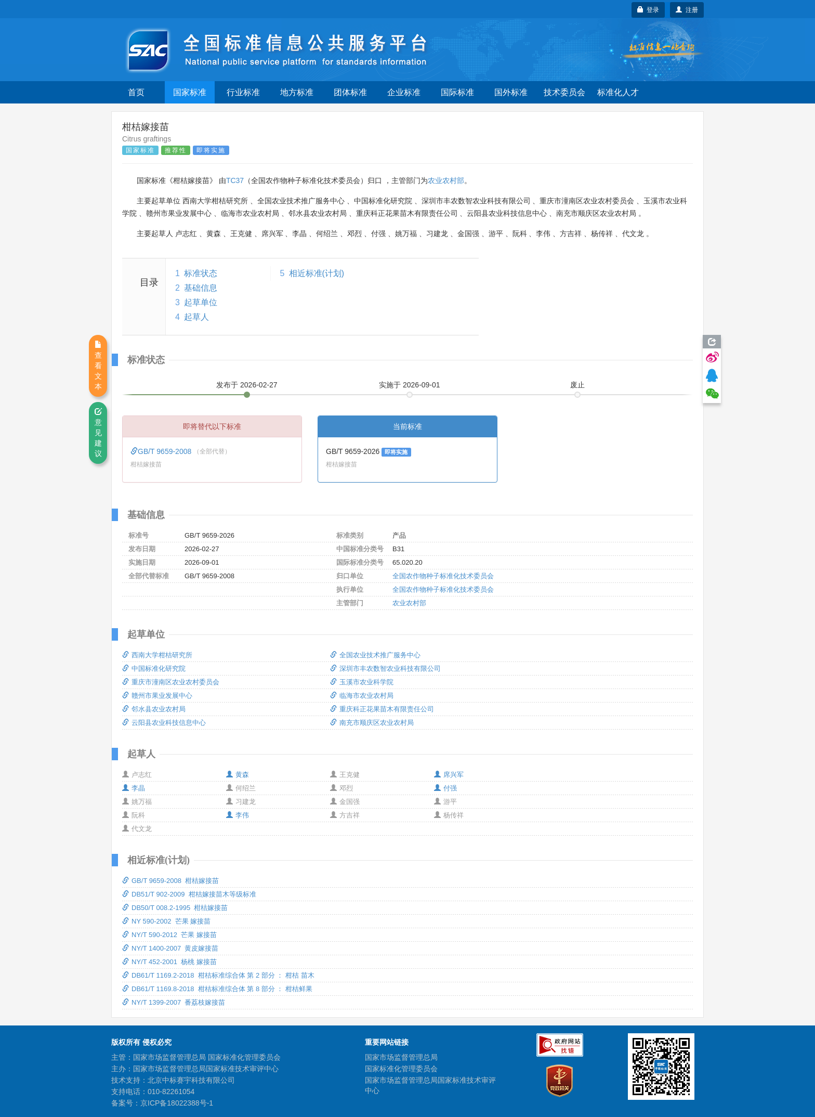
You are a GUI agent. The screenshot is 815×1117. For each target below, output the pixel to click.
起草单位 (200, 302)
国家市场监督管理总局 (401, 1057)
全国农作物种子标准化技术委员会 (443, 576)
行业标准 (243, 92)
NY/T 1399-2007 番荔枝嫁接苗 (173, 1002)
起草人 (196, 317)
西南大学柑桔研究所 (157, 655)
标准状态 (200, 273)
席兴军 (449, 774)
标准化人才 (618, 92)
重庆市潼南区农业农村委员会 (170, 682)
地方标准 (296, 92)
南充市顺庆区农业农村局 (372, 722)
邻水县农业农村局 (154, 709)
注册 (687, 10)
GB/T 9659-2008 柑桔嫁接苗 (170, 881)
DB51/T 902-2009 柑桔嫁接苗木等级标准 (189, 894)
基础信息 (200, 287)
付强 (445, 788)
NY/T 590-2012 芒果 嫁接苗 (169, 935)
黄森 (237, 774)
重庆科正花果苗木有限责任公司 (382, 709)
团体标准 (350, 92)
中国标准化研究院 (154, 668)
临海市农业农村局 (361, 695)
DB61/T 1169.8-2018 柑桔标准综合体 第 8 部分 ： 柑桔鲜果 (217, 989)
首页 (136, 92)
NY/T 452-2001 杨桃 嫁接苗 (169, 962)
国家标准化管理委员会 (401, 1068)
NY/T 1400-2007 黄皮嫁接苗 (170, 948)
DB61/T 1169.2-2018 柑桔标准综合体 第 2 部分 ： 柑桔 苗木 (218, 975)
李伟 (237, 815)
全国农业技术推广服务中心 (375, 655)
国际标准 (457, 92)
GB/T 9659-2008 (161, 451)
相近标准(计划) (317, 273)
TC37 (235, 180)
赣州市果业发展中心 (157, 695)
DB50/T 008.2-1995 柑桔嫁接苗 (175, 908)
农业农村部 (446, 180)
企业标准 (403, 92)
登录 (648, 10)
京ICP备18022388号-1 (176, 1103)
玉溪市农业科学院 (361, 682)
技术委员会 (564, 92)
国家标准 (189, 92)
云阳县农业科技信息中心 (164, 722)
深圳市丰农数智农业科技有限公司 (385, 668)
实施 (409, 385)
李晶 (133, 788)
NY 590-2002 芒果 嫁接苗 (166, 921)
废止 (577, 385)
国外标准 (511, 92)
